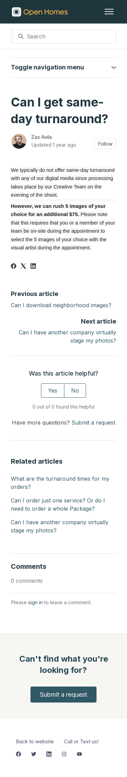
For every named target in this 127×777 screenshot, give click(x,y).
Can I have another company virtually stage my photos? (59, 526)
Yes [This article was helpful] (52, 390)
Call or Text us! (81, 741)
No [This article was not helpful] (75, 390)
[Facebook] (13, 266)
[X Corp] (23, 266)
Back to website (35, 741)
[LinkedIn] (33, 266)
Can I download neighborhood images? (61, 305)
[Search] (65, 36)
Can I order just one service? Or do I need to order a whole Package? (58, 504)
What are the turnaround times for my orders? (60, 482)
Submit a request (93, 422)
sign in (35, 602)
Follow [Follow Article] (105, 144)
